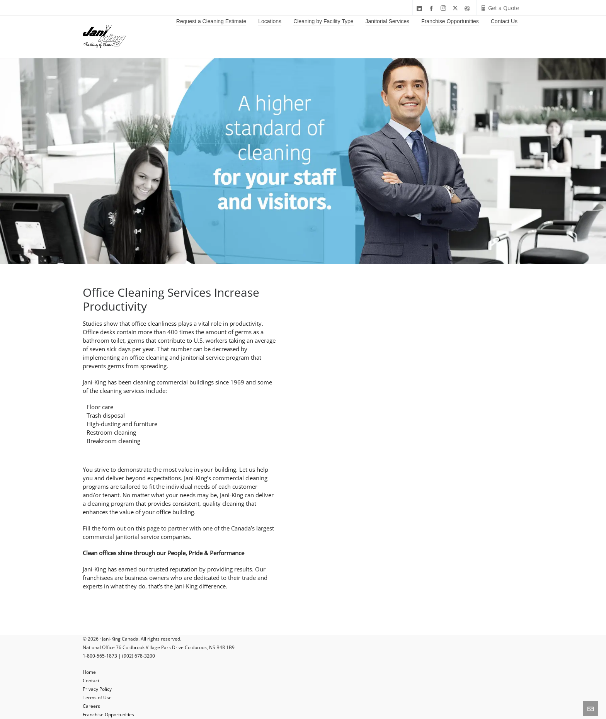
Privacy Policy (97, 689)
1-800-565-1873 (100, 656)
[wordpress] (468, 8)
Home (89, 672)
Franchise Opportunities (108, 714)
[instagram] (444, 8)
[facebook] (432, 8)
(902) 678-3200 (138, 656)
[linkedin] (420, 8)
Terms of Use (97, 697)
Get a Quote (499, 8)
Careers (91, 706)
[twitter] (456, 8)
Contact (91, 680)
